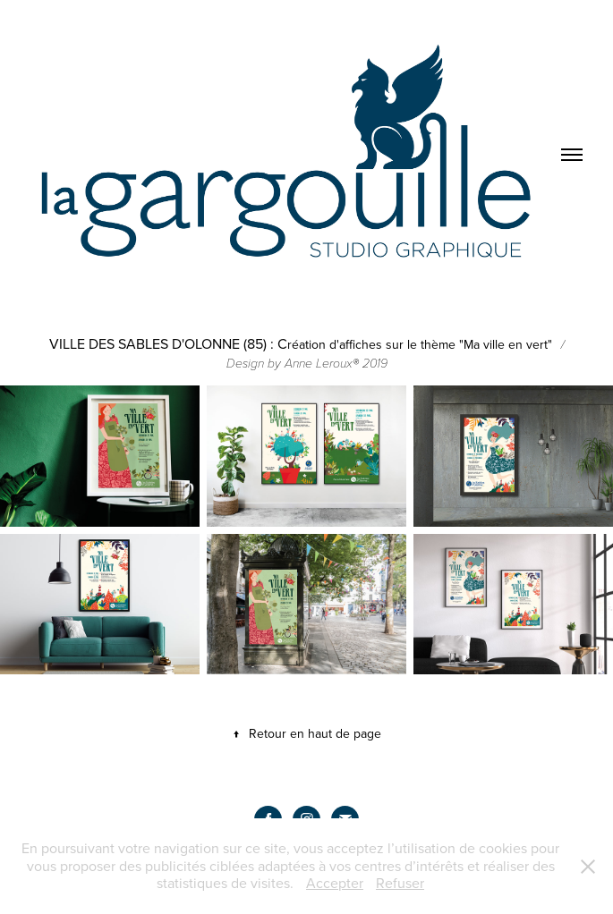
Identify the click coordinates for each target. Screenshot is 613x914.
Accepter (334, 883)
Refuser (400, 883)
